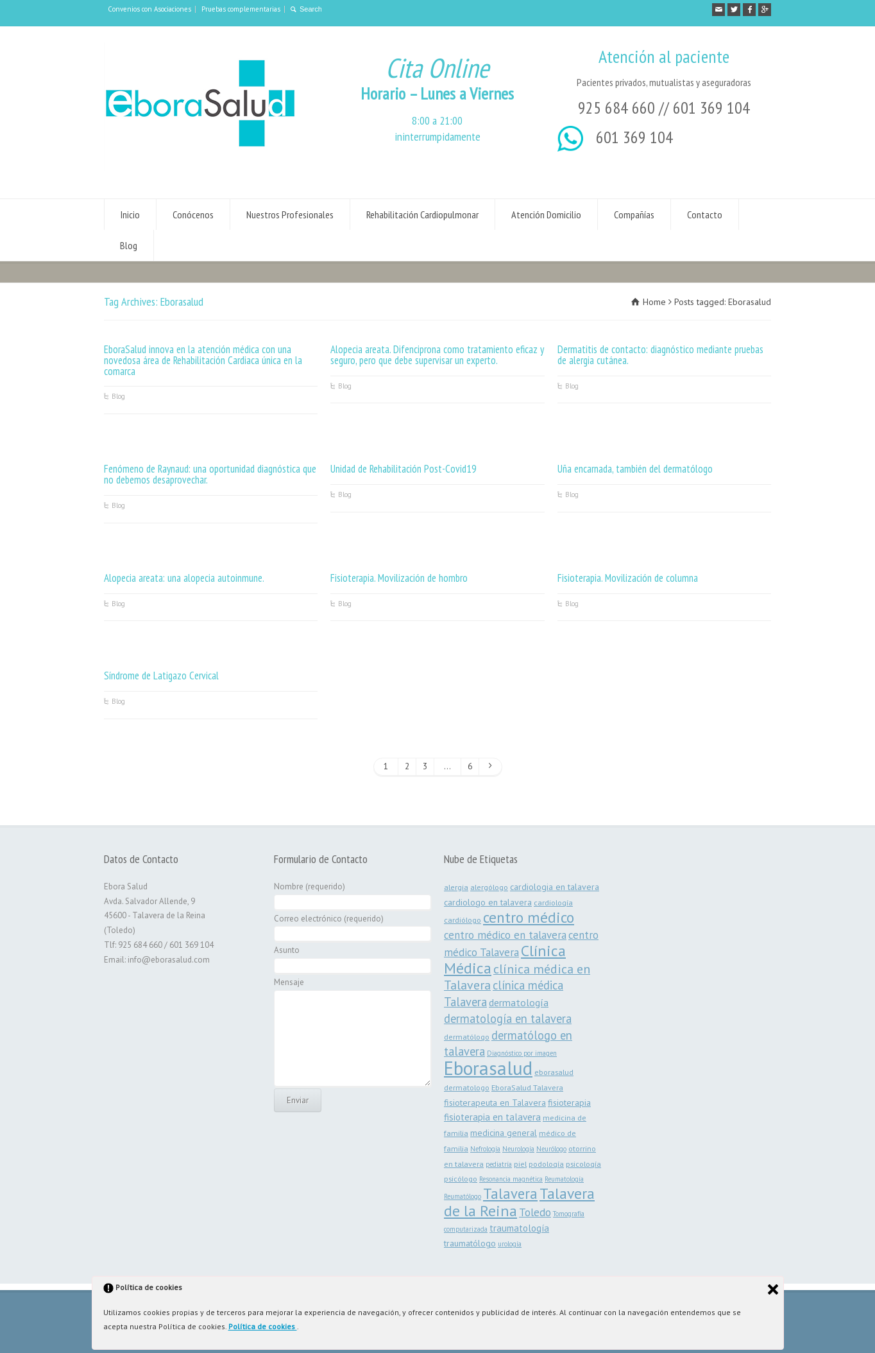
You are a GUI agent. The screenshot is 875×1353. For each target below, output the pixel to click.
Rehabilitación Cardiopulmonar (422, 214)
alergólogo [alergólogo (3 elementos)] (489, 887)
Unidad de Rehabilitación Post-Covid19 (403, 469)
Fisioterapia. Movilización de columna (627, 578)
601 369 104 (711, 107)
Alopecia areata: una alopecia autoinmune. (184, 578)
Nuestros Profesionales (290, 214)
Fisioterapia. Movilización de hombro (399, 578)
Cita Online (437, 67)
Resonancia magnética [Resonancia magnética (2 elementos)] (511, 1178)
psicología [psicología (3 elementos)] (583, 1163)
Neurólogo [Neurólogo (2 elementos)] (551, 1148)
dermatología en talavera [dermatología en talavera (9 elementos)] (508, 1018)
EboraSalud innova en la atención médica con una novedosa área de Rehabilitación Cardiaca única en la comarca (203, 360)
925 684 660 (616, 107)
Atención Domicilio (546, 214)
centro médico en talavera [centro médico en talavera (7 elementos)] (505, 935)
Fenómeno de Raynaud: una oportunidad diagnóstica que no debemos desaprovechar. (210, 474)
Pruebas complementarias (240, 8)
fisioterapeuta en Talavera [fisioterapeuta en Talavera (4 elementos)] (495, 1102)
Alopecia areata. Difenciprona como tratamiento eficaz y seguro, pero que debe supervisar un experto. (437, 354)
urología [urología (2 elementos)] (510, 1243)
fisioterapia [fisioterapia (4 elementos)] (569, 1102)
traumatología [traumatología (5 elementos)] (519, 1228)
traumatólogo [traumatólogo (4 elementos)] (470, 1243)
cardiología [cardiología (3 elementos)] (553, 902)
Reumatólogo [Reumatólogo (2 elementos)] (462, 1196)
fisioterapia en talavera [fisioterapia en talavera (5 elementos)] (492, 1117)
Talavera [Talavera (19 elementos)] (510, 1193)
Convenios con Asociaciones (149, 8)
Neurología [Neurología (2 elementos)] (518, 1148)
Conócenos (193, 214)
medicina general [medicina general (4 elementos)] (503, 1133)
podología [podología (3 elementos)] (546, 1163)
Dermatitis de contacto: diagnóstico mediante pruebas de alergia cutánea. (660, 354)
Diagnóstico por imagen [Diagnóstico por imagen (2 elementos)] (522, 1053)
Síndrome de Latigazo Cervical (161, 675)
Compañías (634, 214)
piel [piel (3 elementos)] (520, 1163)
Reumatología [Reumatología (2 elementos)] (564, 1178)
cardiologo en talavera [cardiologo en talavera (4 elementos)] (488, 902)
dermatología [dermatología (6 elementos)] (518, 1002)
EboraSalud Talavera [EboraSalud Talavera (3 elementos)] (527, 1087)
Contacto (704, 214)
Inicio (130, 214)
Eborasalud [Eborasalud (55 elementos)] (488, 1068)
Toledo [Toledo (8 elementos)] (535, 1212)
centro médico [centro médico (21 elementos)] (528, 917)
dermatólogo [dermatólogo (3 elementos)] (466, 1036)
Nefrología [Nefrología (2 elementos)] (485, 1148)
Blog (128, 245)
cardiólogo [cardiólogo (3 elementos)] (462, 919)
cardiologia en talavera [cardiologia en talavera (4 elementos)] (554, 887)
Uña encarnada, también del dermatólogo (635, 469)
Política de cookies (262, 1326)
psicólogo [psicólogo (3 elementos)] (460, 1178)
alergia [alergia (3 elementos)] (456, 887)
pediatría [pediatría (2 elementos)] (499, 1164)
